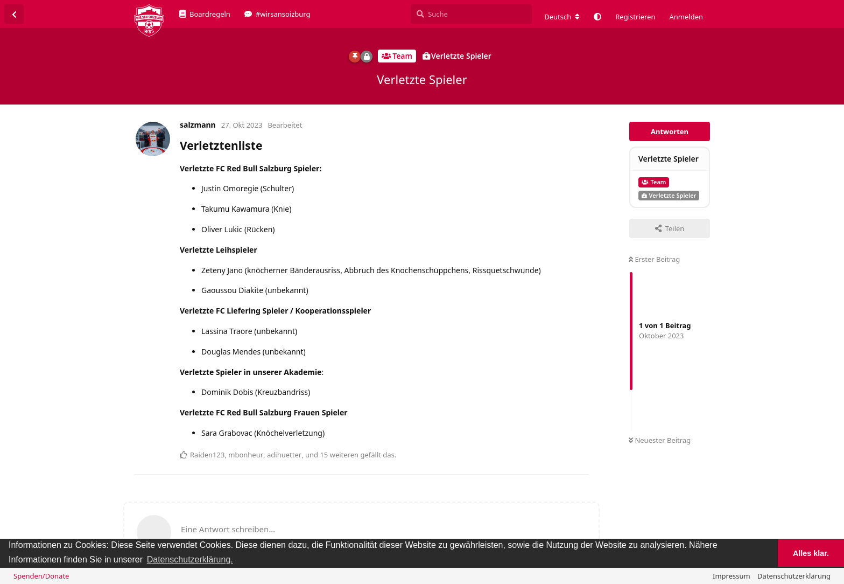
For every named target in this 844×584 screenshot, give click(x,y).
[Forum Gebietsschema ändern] (562, 16)
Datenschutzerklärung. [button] (190, 559)
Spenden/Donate (41, 576)
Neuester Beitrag (660, 440)
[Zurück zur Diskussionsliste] (14, 14)
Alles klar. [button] (811, 553)
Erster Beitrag (654, 259)
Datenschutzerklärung (794, 576)
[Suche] (471, 14)
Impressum (731, 576)
